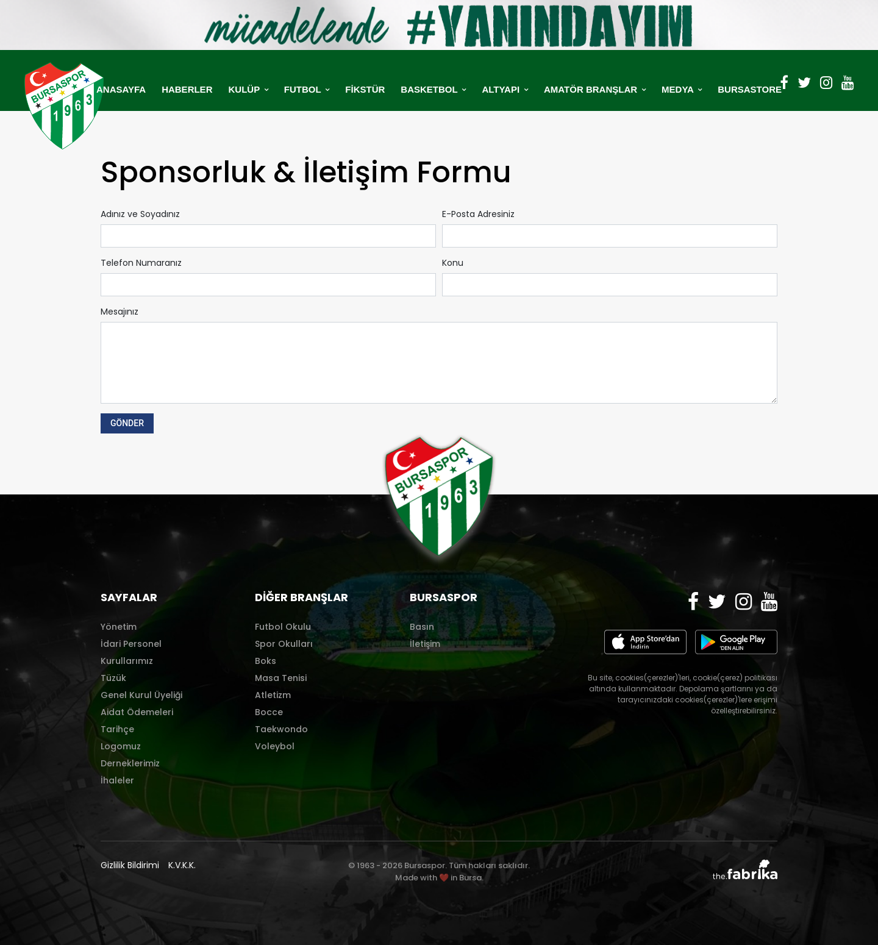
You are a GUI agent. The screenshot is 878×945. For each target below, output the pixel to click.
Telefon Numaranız (141, 262)
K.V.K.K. (182, 865)
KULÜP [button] (245, 89)
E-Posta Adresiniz (478, 214)
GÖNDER (127, 423)
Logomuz (121, 746)
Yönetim (119, 627)
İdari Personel (131, 644)
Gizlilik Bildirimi (130, 865)
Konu (452, 262)
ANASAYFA (121, 89)
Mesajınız (119, 311)
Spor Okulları (284, 644)
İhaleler (117, 780)
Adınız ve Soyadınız (140, 214)
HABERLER (187, 89)
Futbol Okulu (283, 627)
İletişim (425, 644)
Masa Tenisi (281, 678)
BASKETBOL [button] (430, 89)
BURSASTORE (750, 89)
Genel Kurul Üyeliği (141, 695)
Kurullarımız (127, 661)
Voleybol (274, 746)
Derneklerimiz (130, 763)
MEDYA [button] (679, 89)
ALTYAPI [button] (502, 89)
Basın (422, 627)
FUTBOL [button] (304, 89)
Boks (265, 661)
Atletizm (273, 695)
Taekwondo (281, 729)
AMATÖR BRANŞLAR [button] (592, 89)
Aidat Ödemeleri (137, 712)
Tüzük (113, 678)
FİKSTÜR (365, 89)
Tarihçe (117, 729)
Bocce (269, 712)
